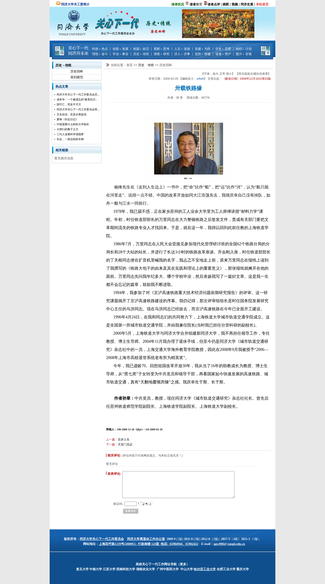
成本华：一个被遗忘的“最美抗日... (77, 99)
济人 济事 (182, 54)
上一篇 (110, 439)
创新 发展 (120, 49)
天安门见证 (125, 444)
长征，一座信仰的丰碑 (70, 139)
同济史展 (247, 4)
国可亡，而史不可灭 (69, 104)
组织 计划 (244, 49)
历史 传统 (141, 54)
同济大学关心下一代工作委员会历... (78, 94)
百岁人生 (124, 439)
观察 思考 (161, 49)
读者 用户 (223, 54)
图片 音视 (244, 54)
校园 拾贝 (141, 49)
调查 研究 (161, 54)
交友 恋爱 (223, 49)
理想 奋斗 (100, 54)
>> (136, 65)
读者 (193, 4)
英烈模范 (76, 77)
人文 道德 (182, 49)
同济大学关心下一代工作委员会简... (78, 109)
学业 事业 (120, 54)
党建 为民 (203, 49)
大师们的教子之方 (67, 129)
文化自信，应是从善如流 (71, 114)
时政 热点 (100, 49)
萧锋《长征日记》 (67, 119)
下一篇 (110, 444)
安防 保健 (203, 54)
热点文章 (62, 86)
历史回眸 (76, 71)
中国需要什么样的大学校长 (73, 124)
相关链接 (62, 150)
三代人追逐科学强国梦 (70, 134)
